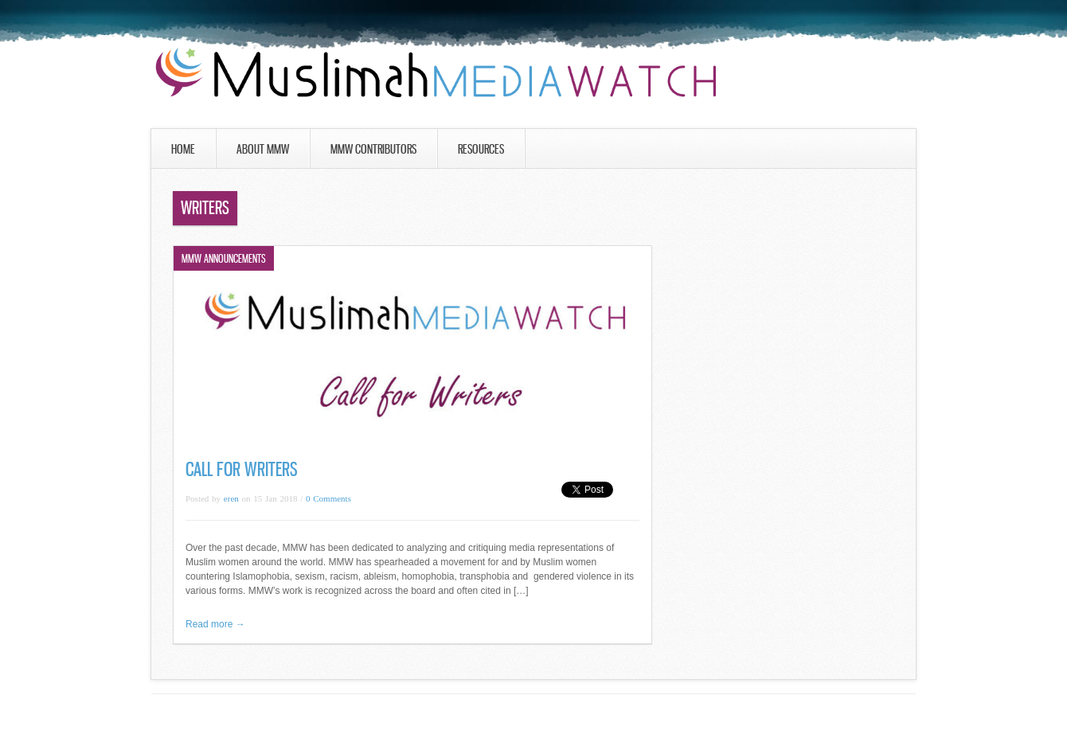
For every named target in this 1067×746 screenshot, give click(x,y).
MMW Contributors (373, 149)
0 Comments (328, 498)
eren (231, 498)
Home (183, 149)
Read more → (215, 624)
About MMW (262, 149)
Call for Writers (242, 469)
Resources (481, 149)
